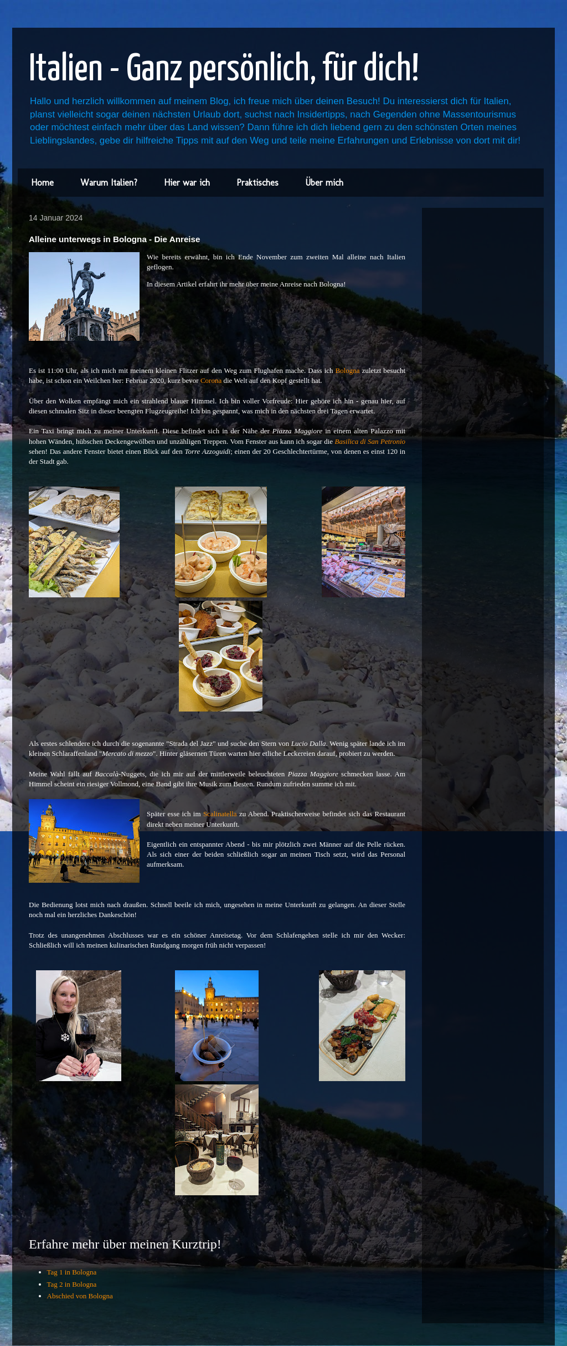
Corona (210, 380)
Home (42, 182)
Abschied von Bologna (80, 1296)
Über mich (324, 182)
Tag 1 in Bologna (72, 1272)
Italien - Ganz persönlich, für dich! (224, 70)
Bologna (348, 370)
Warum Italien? (108, 182)
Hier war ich (187, 182)
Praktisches (257, 182)
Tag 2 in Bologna (72, 1284)
